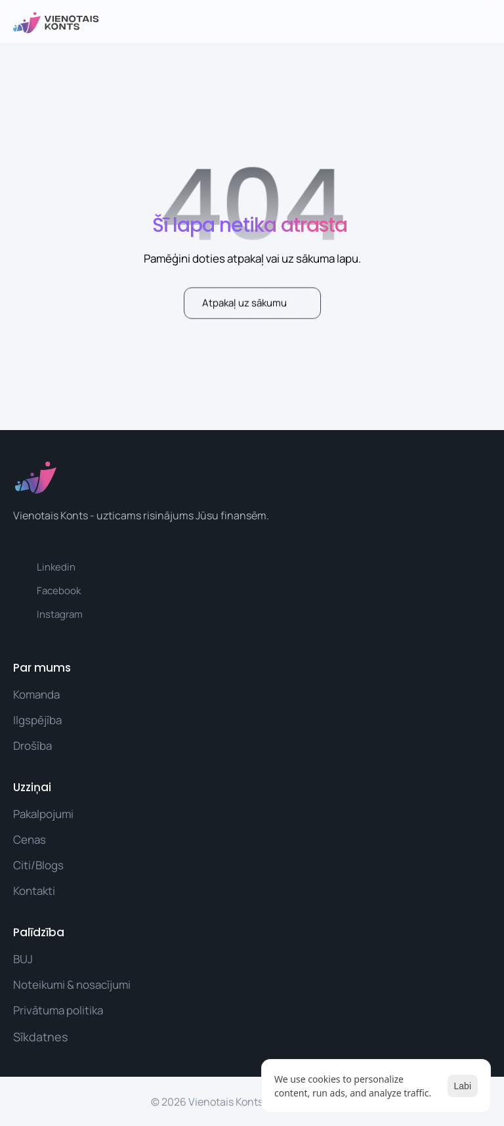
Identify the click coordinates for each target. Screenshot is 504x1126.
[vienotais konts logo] (56, 22)
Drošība (32, 745)
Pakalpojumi (43, 813)
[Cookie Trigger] (40, 1036)
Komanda (36, 693)
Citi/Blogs (38, 864)
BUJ (23, 958)
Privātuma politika (58, 1009)
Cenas (29, 838)
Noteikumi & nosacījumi (72, 983)
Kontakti (34, 890)
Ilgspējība (37, 719)
